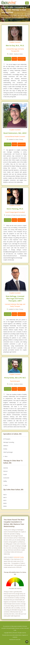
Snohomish (6, 478)
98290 (5, 503)
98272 (5, 494)
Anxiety (5, 449)
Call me (14, 59)
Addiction (5, 445)
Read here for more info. (15, 639)
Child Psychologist (8, 452)
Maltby (5, 481)
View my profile (21, 59)
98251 (5, 500)
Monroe (5, 471)
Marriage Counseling (8, 442)
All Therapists (6, 439)
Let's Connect (8, 59)
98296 (5, 506)
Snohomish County (19, 557)
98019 (5, 497)
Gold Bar (5, 468)
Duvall (5, 474)
